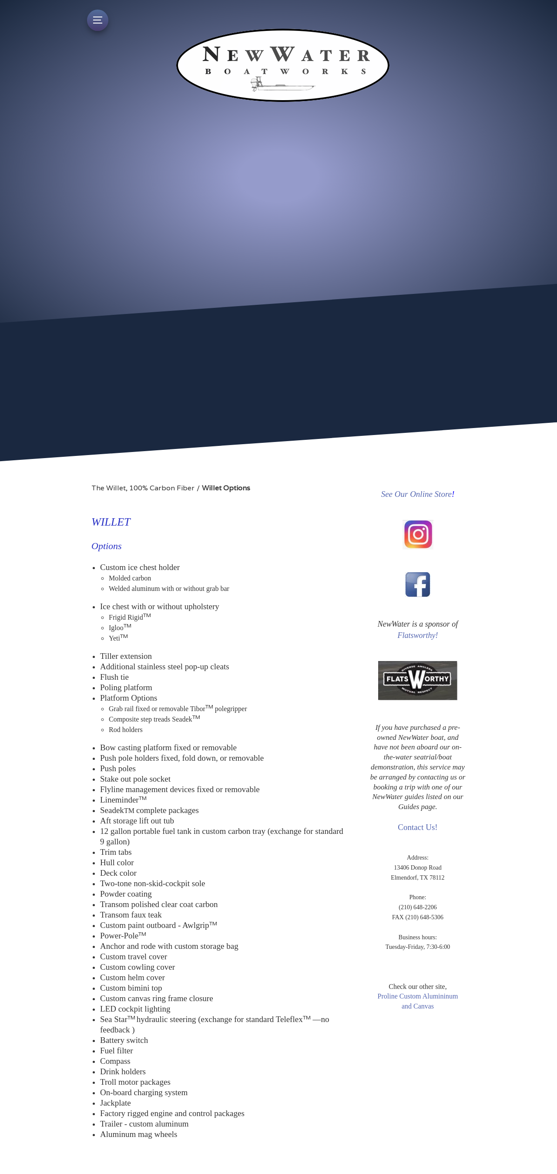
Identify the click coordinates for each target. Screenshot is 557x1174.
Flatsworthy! (418, 635)
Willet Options (226, 488)
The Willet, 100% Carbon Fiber (143, 488)
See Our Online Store (416, 494)
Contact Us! (417, 827)
